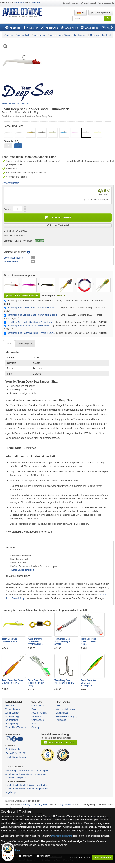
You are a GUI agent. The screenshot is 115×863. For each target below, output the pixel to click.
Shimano (30, 770)
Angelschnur (44, 805)
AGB (58, 705)
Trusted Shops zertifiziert (22, 570)
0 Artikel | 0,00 (101, 12)
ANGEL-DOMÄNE (24, 12)
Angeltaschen (12, 774)
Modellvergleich (25, 343)
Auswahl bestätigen (80, 857)
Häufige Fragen (12, 723)
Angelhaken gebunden (37, 788)
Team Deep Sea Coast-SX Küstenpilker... (88, 683)
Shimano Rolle (33, 785)
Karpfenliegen (25, 774)
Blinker (21, 770)
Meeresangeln (41, 770)
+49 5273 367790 (16, 753)
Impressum (61, 720)
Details (9, 343)
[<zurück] (82, 35)
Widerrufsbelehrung (65, 709)
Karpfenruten (39, 774)
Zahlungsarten (12, 713)
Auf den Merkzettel (58, 225)
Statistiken (27, 855)
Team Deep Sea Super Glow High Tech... (13, 681)
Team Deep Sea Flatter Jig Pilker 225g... (88, 641)
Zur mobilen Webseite (15, 727)
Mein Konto (70, 3)
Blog (33, 709)
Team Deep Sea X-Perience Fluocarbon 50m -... (29, 326)
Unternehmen (38, 705)
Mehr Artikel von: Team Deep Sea (15, 104)
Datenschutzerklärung (61, 836)
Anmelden (19, 2)
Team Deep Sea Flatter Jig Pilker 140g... (36, 683)
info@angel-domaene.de (18, 757)
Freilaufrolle (11, 788)
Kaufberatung (11, 720)
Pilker (35, 805)
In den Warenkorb (58, 217)
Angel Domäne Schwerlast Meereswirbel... (35, 641)
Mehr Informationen (11, 850)
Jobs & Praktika (38, 713)
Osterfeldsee (37, 720)
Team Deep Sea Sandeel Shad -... (10, 640)
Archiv (34, 723)
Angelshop (10, 792)
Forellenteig (11, 785)
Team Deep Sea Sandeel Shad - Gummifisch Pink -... (31, 307)
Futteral (45, 785)
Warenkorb (106, 3)
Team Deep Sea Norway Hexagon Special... (62, 641)
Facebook (36, 716)
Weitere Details (10, 183)
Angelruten (22, 777)
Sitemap (35, 727)
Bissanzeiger (11, 770)
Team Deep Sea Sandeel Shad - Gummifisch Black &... (32, 315)
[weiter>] (106, 35)
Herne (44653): (11, 261)
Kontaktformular (13, 749)
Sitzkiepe (21, 788)
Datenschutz (62, 713)
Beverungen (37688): (14, 258)
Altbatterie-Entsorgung (66, 716)
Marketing (45, 855)
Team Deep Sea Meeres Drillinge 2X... (64, 681)
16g (8, 145)
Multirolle (21, 785)
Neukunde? (36, 2)
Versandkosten (12, 709)
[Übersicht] (95, 35)
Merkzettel (88, 3)
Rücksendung (12, 716)
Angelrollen (10, 777)
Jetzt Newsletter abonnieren (59, 742)
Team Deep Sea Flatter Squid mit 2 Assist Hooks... (30, 322)
